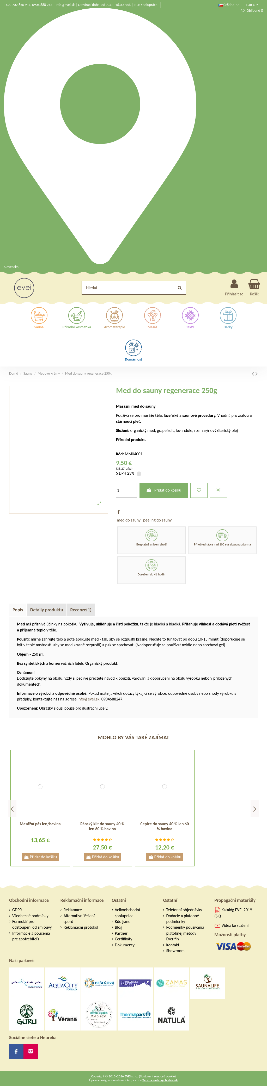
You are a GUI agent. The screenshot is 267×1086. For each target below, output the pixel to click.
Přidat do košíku (163, 490)
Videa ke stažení (231, 925)
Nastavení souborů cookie (157, 1076)
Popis (18, 610)
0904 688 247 (42, 5)
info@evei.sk (65, 5)
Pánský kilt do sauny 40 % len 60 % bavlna (102, 826)
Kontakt (172, 944)
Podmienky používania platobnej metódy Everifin (185, 933)
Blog (118, 927)
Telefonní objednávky (184, 909)
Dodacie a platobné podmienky (182, 918)
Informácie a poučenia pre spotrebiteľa (31, 936)
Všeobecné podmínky (30, 915)
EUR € (252, 5)
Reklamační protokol (81, 927)
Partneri (122, 933)
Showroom (175, 950)
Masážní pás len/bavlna (40, 823)
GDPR (17, 909)
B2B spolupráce (146, 5)
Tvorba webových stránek (160, 1080)
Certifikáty (123, 938)
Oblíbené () (252, 10)
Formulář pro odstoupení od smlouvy (32, 924)
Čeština (229, 5)
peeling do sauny (157, 520)
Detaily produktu (46, 610)
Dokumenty (125, 944)
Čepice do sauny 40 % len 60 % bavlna (164, 826)
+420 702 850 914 (17, 5)
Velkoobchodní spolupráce (127, 912)
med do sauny (129, 520)
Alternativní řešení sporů (79, 918)
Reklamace (73, 909)
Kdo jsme (122, 921)
